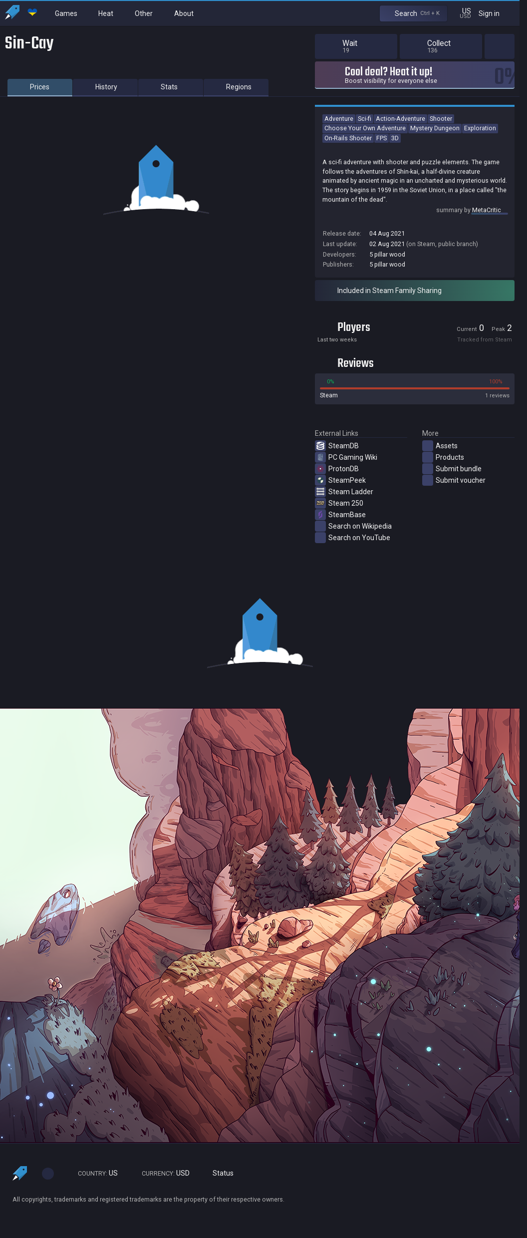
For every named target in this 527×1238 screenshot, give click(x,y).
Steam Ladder (344, 491)
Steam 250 (339, 503)
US (93, 1173)
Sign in (495, 13)
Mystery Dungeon (435, 128)
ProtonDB (337, 468)
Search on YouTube (352, 537)
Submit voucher (454, 480)
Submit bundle (452, 468)
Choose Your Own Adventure (365, 128)
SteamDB (337, 445)
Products (443, 457)
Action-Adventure (400, 118)
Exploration (480, 128)
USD (161, 1173)
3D (395, 138)
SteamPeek (340, 480)
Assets (440, 445)
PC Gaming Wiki (346, 457)
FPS (381, 138)
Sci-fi (364, 118)
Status (219, 1173)
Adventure (338, 118)
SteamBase (340, 514)
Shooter (441, 118)
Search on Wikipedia (353, 526)
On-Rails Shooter (348, 138)
